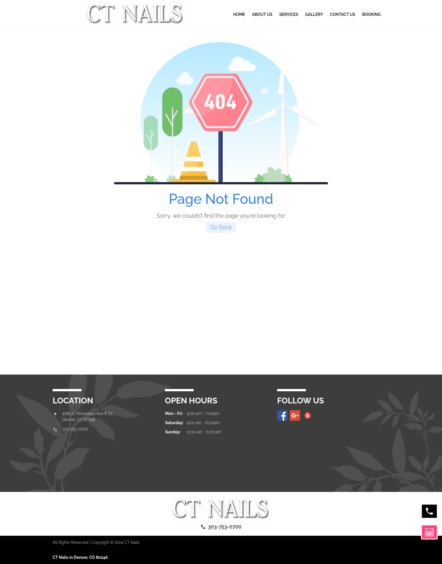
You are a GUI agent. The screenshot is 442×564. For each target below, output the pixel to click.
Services (288, 14)
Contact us (342, 14)
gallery (314, 14)
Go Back (221, 227)
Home (239, 14)
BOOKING (371, 14)
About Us (262, 14)
